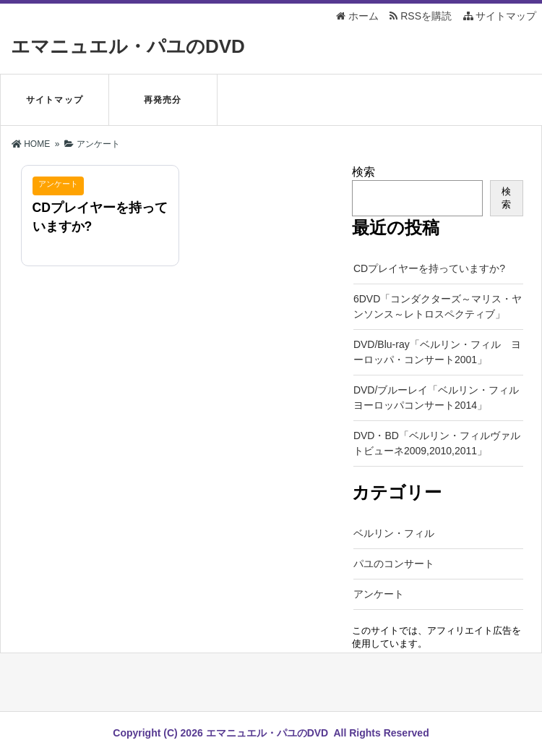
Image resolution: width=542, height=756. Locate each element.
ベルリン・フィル (393, 533)
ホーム (357, 16)
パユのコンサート (393, 563)
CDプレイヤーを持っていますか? (429, 268)
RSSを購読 (423, 16)
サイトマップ (500, 16)
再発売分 (163, 100)
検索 (363, 172)
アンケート (378, 594)
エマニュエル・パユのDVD (128, 46)
